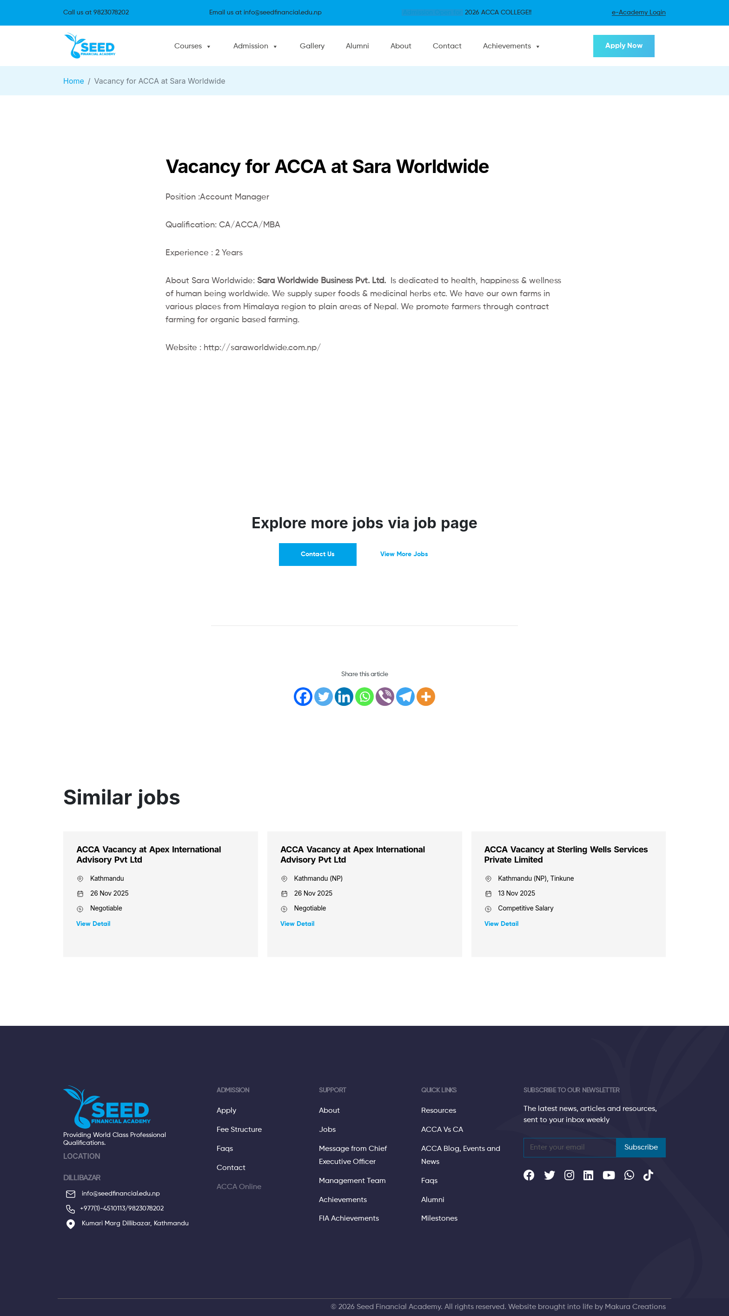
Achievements (507, 46)
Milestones (439, 1219)
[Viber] (385, 696)
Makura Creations (635, 1307)
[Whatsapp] (364, 696)
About (401, 46)
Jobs (327, 1130)
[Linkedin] (344, 696)
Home (73, 81)
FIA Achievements (349, 1219)
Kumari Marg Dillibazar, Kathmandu (126, 1224)
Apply (226, 1111)
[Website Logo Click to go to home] (91, 45)
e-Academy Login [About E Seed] (639, 12)
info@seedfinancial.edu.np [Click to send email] (283, 12)
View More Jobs (404, 554)
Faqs (225, 1149)
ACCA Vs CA (442, 1130)
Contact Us (318, 554)
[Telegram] (405, 696)
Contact (447, 46)
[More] (426, 696)
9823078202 (146, 1208)
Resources (438, 1111)
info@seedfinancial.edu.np (111, 1194)
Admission (250, 46)
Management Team (352, 1181)
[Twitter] (323, 696)
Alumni (357, 46)
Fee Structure (239, 1130)
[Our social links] (529, 1177)
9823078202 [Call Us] (111, 12)
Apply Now (624, 46)
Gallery (312, 46)
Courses (188, 46)
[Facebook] (303, 696)
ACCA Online (239, 1187)
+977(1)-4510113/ (104, 1208)
